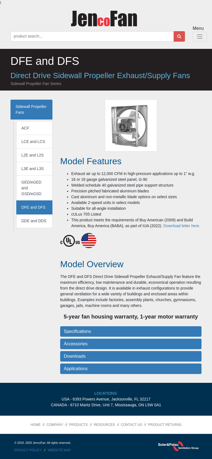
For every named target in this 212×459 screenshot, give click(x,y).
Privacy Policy (28, 450)
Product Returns (164, 425)
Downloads (75, 356)
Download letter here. (181, 226)
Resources (104, 425)
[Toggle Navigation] (200, 36)
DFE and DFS (34, 207)
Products (78, 425)
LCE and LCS (33, 141)
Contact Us (131, 425)
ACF (25, 128)
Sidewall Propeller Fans (31, 109)
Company (55, 425)
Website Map (59, 450)
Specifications (77, 331)
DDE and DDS (34, 221)
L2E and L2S (33, 155)
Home (36, 425)
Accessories (76, 343)
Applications (76, 368)
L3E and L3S (33, 168)
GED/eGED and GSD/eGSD (31, 188)
